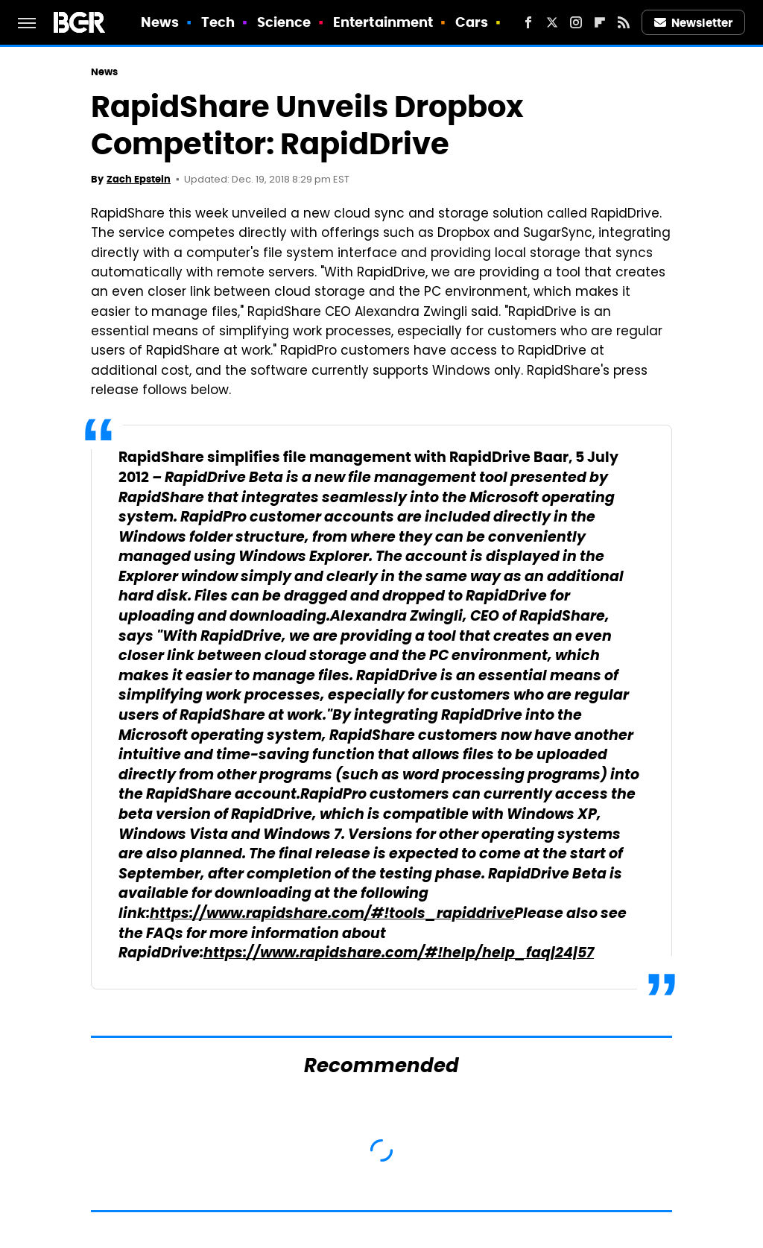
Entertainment (383, 22)
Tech (218, 22)
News (160, 22)
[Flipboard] (600, 22)
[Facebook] (528, 22)
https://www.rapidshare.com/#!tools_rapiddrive (332, 914)
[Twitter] (552, 22)
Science (284, 22)
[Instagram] (576, 22)
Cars (471, 22)
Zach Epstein (139, 179)
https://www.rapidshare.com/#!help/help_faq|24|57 (398, 954)
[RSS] (624, 22)
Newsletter (693, 23)
